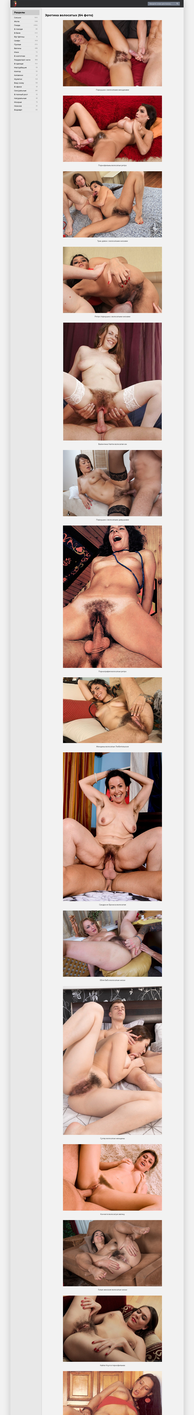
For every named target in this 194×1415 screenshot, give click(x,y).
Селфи (17, 41)
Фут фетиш (19, 37)
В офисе (18, 87)
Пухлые (17, 44)
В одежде (18, 64)
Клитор (17, 71)
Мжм (16, 52)
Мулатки (18, 79)
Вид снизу (19, 83)
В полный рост (21, 94)
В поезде (18, 29)
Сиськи (17, 17)
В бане (17, 33)
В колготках (19, 56)
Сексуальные (20, 91)
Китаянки (18, 75)
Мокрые (18, 102)
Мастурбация (20, 67)
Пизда (17, 25)
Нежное (18, 106)
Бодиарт (18, 110)
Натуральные (20, 98)
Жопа (16, 21)
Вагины (17, 48)
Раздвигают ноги (22, 60)
